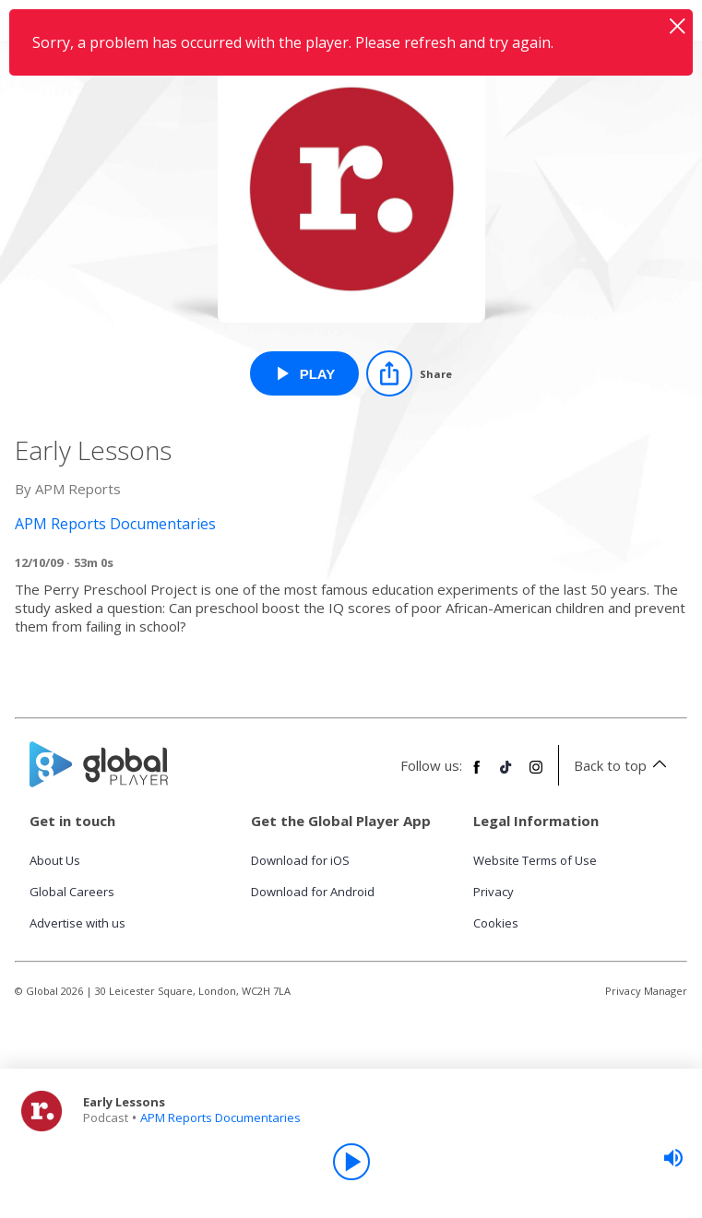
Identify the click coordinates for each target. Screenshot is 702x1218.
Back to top (623, 765)
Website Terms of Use (535, 860)
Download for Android (313, 891)
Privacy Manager (646, 991)
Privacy (493, 891)
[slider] (673, 1158)
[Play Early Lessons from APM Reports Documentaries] (305, 373)
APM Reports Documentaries (220, 1117)
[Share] (409, 373)
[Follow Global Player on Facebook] (477, 774)
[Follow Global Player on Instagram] (536, 774)
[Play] (351, 1161)
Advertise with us (77, 923)
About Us (55, 860)
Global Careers (72, 891)
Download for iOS (300, 860)
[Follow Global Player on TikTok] (506, 774)
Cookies (495, 923)
